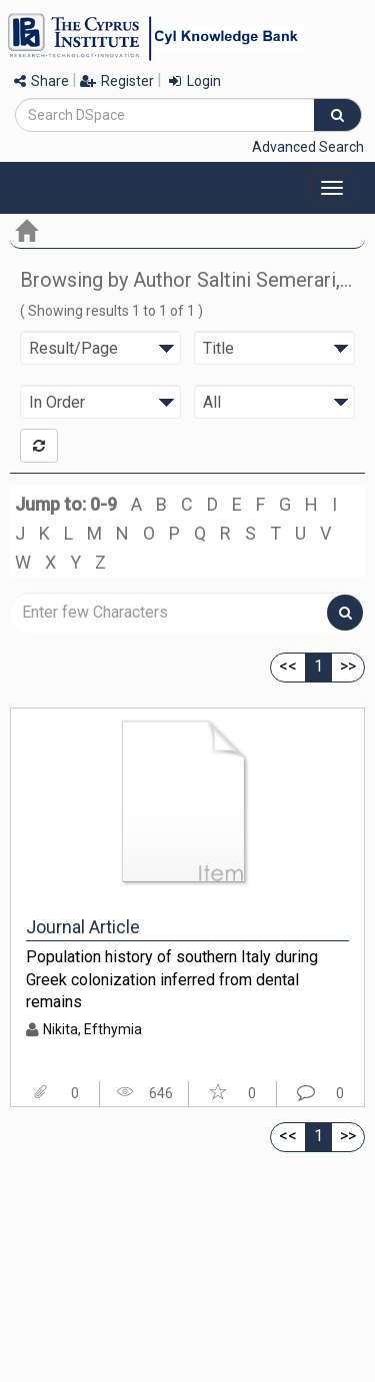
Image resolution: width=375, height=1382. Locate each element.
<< (288, 666)
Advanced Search (308, 147)
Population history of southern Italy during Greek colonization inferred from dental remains (172, 979)
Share (41, 81)
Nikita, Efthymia (92, 1029)
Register (117, 81)
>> (348, 666)
